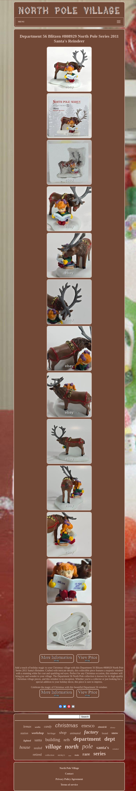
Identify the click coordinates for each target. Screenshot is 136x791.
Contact (69, 773)
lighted (27, 740)
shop (63, 732)
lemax (27, 726)
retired (37, 754)
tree (70, 756)
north (72, 746)
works (38, 727)
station (24, 733)
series (99, 753)
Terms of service (69, 784)
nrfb (67, 740)
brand (105, 733)
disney (112, 727)
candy (48, 726)
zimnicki (102, 727)
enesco (87, 725)
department (87, 739)
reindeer (115, 749)
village (53, 746)
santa (38, 740)
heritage (51, 733)
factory (91, 732)
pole (87, 746)
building (52, 739)
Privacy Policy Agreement (69, 779)
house (24, 747)
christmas (66, 725)
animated (75, 733)
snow (115, 733)
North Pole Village (69, 768)
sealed (38, 748)
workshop (38, 733)
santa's (102, 747)
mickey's (61, 755)
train (77, 755)
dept (109, 739)
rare (86, 754)
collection (49, 755)
